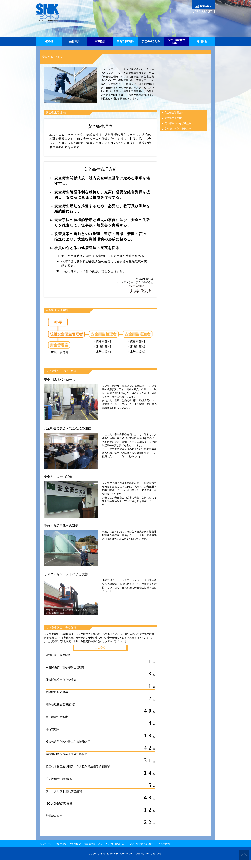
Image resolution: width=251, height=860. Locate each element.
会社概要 (62, 843)
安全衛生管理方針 (174, 112)
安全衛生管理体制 (174, 118)
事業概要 (76, 843)
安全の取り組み (115, 843)
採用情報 (165, 843)
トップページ (45, 843)
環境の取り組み (93, 843)
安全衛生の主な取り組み (177, 123)
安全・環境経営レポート (142, 843)
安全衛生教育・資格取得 (177, 128)
